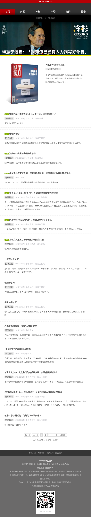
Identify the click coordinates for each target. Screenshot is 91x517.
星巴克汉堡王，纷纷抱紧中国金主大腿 (26, 239)
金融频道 (9, 158)
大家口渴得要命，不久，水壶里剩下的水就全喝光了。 (27, 292)
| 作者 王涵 (29, 224)
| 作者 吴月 (28, 353)
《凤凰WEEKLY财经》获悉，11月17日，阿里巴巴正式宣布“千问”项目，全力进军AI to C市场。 (44, 229)
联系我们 (58, 453)
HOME (39, 18)
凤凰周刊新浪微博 (28, 464)
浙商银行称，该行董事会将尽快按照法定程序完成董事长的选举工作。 (34, 163)
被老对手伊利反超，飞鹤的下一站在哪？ (23, 415)
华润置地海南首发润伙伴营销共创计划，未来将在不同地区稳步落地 (39, 173)
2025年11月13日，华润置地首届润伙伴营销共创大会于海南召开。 (32, 182)
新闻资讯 (9, 330)
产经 (53, 11)
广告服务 (41, 453)
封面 (22, 11)
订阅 (68, 11)
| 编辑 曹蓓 (38, 158)
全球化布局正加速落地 (14, 123)
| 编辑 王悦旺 (39, 138)
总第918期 (53, 69)
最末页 (63, 435)
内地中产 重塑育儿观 (55, 65)
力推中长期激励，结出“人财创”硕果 (21, 326)
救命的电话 (14, 134)
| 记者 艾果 (29, 158)
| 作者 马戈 (28, 330)
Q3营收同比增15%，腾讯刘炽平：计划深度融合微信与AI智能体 (33, 392)
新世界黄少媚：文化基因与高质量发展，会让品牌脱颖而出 (31, 372)
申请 (49, 461)
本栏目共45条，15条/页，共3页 (45, 440)
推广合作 (50, 453)
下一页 (55, 435)
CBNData (65, 464)
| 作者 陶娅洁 (30, 420)
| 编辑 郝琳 (38, 118)
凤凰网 (39, 464)
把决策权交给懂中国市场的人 (17, 249)
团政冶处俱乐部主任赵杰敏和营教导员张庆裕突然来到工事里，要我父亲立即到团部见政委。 (43, 143)
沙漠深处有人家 (12, 259)
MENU (51, 18)
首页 (7, 11)
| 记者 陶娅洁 (30, 197)
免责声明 (49, 468)
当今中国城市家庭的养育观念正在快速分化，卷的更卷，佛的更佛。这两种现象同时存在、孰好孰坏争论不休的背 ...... (65, 78)
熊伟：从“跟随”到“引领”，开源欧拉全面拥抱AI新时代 (33, 193)
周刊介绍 (32, 453)
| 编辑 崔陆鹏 (41, 197)
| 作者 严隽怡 (30, 377)
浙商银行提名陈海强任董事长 (22, 153)
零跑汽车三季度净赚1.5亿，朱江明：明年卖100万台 (32, 114)
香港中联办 (55, 464)
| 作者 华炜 (29, 138)
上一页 (35, 435)
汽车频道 (9, 118)
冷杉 (38, 11)
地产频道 (9, 178)
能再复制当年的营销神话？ (16, 425)
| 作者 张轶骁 (30, 244)
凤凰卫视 (46, 464)
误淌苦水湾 (10, 282)
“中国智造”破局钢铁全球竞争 (18, 349)
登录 (83, 11)
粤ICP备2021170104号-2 (61, 482)
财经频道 (9, 197)
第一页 (27, 435)
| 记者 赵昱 (29, 118)
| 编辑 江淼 (40, 244)
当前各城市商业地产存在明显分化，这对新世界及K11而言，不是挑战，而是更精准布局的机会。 (45, 382)
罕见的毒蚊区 (11, 302)
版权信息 (40, 468)
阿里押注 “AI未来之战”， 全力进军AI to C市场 (30, 220)
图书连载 (9, 138)
